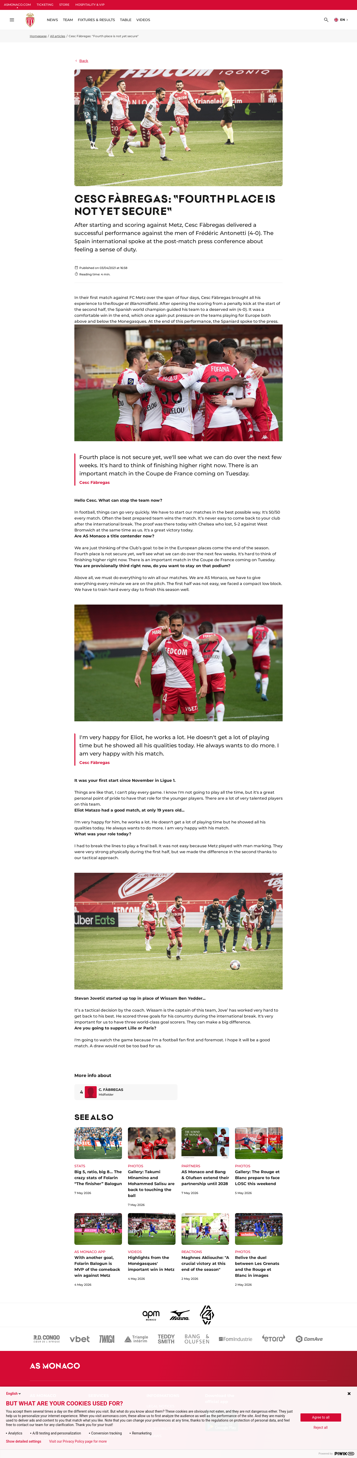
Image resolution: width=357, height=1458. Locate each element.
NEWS (52, 20)
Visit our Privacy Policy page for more (78, 1441)
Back (81, 60)
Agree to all (320, 1417)
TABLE (125, 20)
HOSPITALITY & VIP (90, 4)
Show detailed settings (23, 1441)
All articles (57, 36)
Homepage (38, 36)
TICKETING (45, 4)
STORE (64, 4)
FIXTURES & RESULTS (96, 20)
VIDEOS (143, 20)
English (14, 1394)
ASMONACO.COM (17, 4)
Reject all (321, 1427)
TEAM (68, 20)
